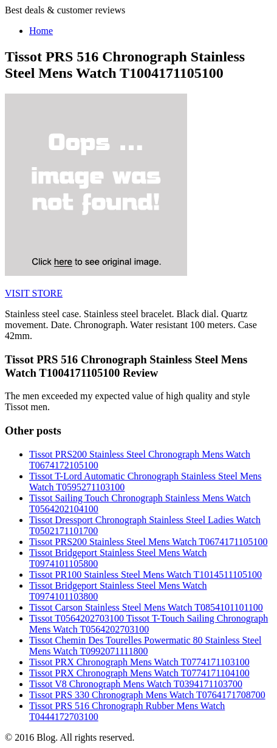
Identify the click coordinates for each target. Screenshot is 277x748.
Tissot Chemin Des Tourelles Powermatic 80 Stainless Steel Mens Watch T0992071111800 (145, 645)
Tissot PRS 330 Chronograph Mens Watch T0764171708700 (147, 695)
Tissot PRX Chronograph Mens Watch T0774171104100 (139, 673)
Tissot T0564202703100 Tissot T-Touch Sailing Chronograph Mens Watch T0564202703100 (148, 623)
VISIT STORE (34, 293)
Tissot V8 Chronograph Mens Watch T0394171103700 (135, 684)
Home (41, 31)
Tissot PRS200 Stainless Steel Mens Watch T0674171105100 (148, 542)
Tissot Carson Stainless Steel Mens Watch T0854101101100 (146, 607)
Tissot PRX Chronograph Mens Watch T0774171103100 (139, 662)
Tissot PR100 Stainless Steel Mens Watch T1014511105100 (145, 574)
